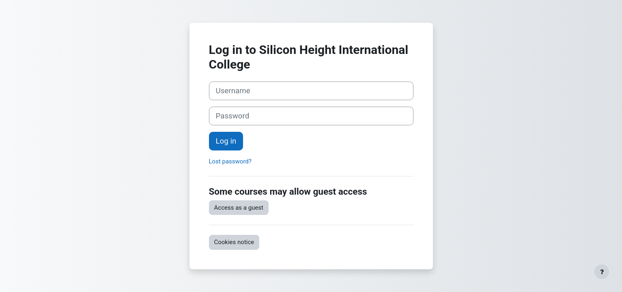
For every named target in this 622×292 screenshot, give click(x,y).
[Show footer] (601, 271)
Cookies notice (234, 242)
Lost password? (230, 161)
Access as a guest (238, 207)
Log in (226, 141)
